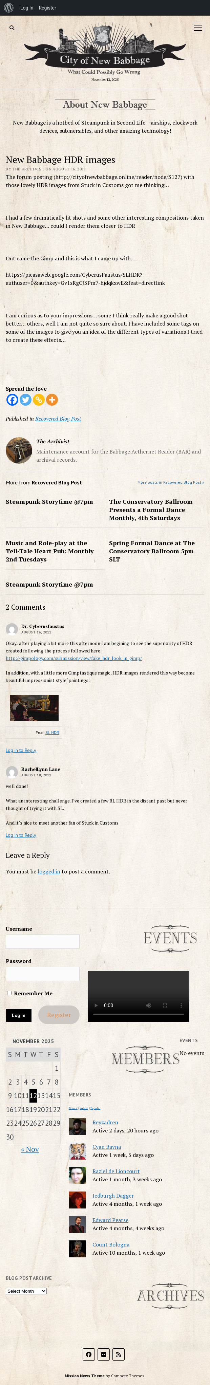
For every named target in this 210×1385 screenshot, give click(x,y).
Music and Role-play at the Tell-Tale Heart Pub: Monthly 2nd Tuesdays (50, 551)
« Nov (30, 1149)
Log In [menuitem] (26, 8)
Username (19, 928)
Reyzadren (105, 1122)
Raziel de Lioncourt (116, 1171)
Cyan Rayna (106, 1146)
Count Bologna (110, 1244)
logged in (49, 871)
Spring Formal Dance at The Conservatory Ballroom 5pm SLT (152, 551)
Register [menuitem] (47, 8)
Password (18, 961)
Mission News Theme (85, 1375)
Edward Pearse (110, 1220)
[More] (52, 400)
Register (59, 1015)
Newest (73, 1108)
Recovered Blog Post (58, 418)
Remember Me (29, 993)
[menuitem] (9, 8)
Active (84, 1108)
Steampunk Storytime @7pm (49, 501)
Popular (95, 1108)
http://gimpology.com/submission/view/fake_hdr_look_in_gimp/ (74, 658)
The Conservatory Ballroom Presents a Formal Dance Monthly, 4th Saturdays (151, 509)
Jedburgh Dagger (113, 1195)
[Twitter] (25, 400)
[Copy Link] (39, 400)
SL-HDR (52, 733)
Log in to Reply (21, 750)
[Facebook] (12, 400)
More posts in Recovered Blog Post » (171, 482)
